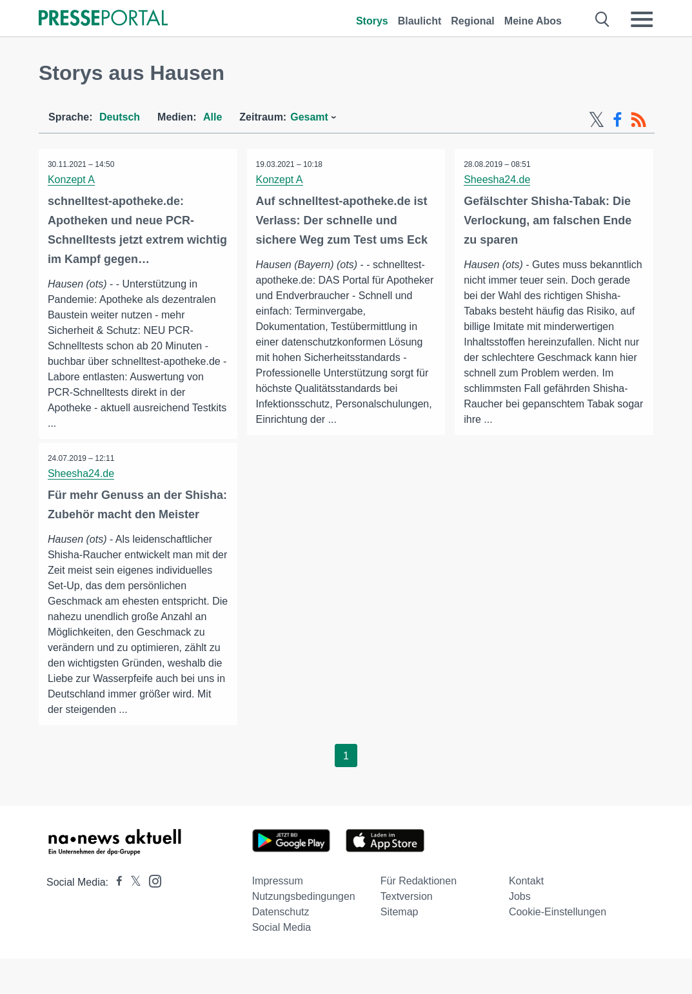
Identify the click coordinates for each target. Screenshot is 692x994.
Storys (372, 20)
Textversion (407, 931)
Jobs (520, 931)
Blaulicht (420, 20)
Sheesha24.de (497, 179)
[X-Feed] (596, 120)
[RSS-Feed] (638, 120)
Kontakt (526, 916)
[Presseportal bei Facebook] (115, 917)
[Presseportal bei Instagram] (151, 915)
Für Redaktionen (419, 916)
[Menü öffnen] (641, 19)
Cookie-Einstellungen (557, 947)
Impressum (277, 916)
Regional (473, 20)
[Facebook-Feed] (617, 120)
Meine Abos (533, 20)
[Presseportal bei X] (132, 917)
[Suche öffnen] (603, 19)
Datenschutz (281, 947)
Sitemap (400, 947)
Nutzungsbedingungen (303, 931)
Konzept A (71, 179)
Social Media (281, 962)
